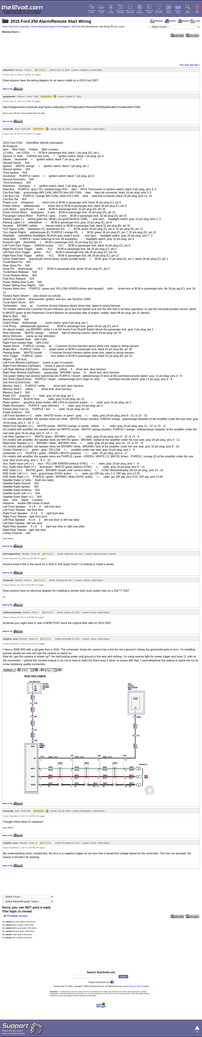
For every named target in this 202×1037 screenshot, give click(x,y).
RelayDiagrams (139, 11)
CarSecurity (111, 11)
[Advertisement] (101, 50)
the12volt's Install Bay (19, 26)
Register (184, 21)
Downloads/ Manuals (120, 11)
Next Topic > (195, 65)
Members (156, 21)
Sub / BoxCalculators (159, 11)
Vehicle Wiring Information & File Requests (50, 26)
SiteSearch (187, 11)
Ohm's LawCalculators (130, 11)
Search (170, 21)
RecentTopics (178, 11)
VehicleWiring (168, 11)
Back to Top (8, 89)
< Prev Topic (184, 65)
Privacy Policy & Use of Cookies (136, 986)
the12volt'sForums (91, 11)
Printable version (17, 915)
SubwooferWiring (149, 11)
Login (195, 21)
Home (5, 26)
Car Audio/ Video (101, 11)
